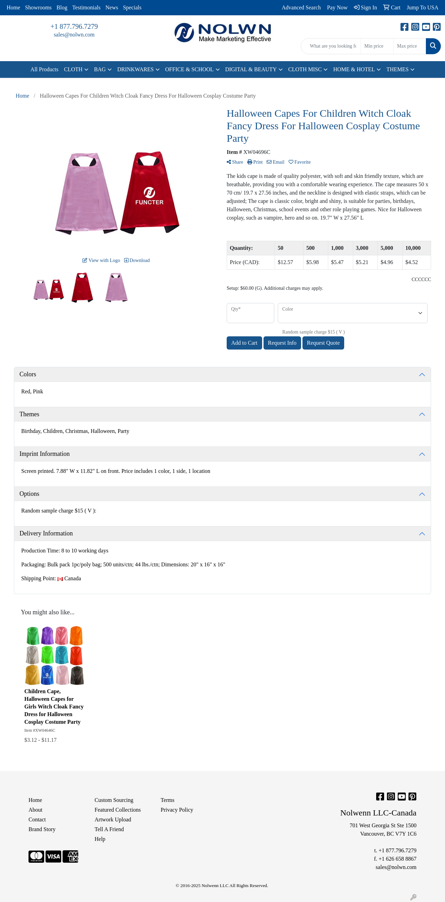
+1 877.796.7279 (74, 26)
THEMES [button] (397, 69)
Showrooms (38, 7)
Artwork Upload (113, 819)
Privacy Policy (177, 810)
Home (13, 7)
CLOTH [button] (73, 69)
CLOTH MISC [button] (305, 69)
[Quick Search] (331, 46)
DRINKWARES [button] (135, 69)
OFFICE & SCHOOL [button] (189, 69)
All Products (44, 69)
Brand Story (42, 829)
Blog (62, 7)
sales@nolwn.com (74, 35)
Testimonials (86, 7)
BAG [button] (100, 69)
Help (100, 839)
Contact (37, 819)
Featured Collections (118, 810)
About (35, 810)
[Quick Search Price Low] (377, 46)
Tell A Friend (109, 829)
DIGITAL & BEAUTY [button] (251, 69)
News (111, 7)
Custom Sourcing (114, 800)
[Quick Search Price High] (409, 46)
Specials (132, 7)
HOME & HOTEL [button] (354, 69)
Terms (168, 800)
